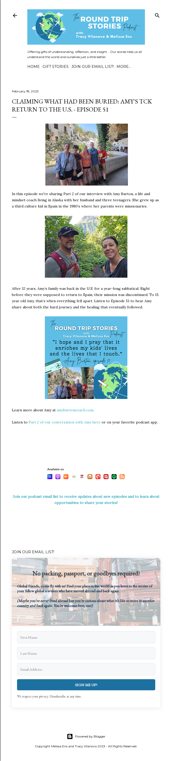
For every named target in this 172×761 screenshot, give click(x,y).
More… (124, 66)
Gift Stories (56, 66)
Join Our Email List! (92, 66)
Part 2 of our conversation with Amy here (65, 422)
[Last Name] (86, 653)
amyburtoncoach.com (75, 410)
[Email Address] (86, 669)
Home (33, 66)
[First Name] (86, 637)
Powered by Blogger (86, 736)
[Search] (157, 14)
